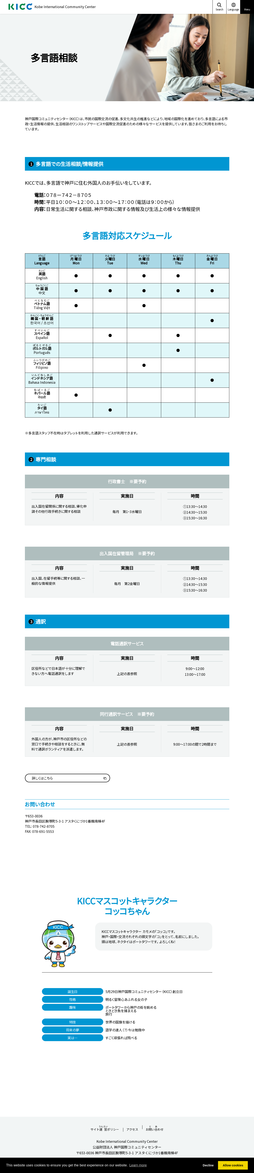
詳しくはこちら (42, 778)
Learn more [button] (138, 1165)
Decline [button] (208, 1165)
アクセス (132, 1129)
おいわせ (155, 1127)
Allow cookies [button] (233, 1165)
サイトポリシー (104, 1127)
